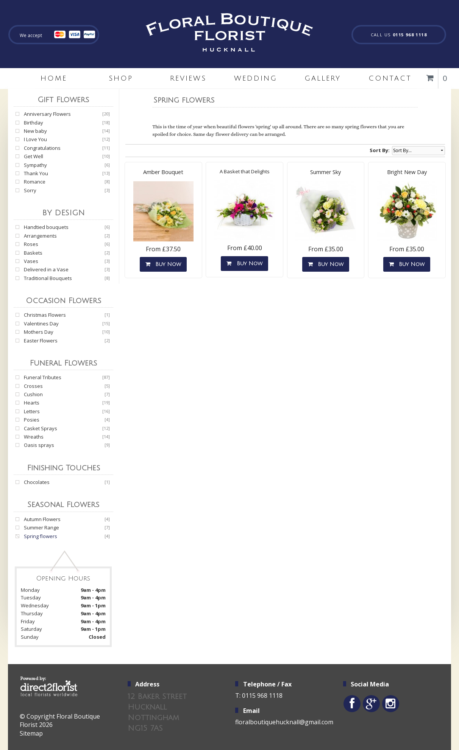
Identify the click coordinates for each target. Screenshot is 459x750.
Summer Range (41, 527)
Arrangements (40, 235)
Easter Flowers (41, 340)
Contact (390, 78)
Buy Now (163, 264)
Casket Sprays (40, 428)
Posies (31, 419)
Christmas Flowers (45, 314)
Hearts (31, 402)
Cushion (33, 394)
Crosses (33, 386)
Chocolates (37, 482)
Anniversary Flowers (47, 113)
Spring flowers (40, 536)
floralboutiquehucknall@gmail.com (284, 722)
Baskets (33, 252)
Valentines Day (41, 323)
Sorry (30, 190)
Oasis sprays (39, 445)
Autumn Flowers (42, 519)
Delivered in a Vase (46, 269)
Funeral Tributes (42, 377)
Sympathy (35, 165)
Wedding (255, 78)
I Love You (35, 139)
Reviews (188, 78)
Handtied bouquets (46, 227)
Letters (32, 411)
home (54, 78)
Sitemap (31, 733)
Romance (34, 181)
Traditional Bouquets (48, 278)
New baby (35, 131)
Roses (31, 244)
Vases (31, 261)
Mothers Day (38, 331)
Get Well (33, 156)
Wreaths (34, 436)
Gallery (322, 78)
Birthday (33, 122)
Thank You (36, 173)
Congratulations (42, 148)
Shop (121, 78)
